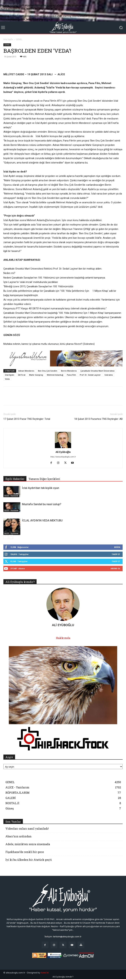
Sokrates (108, 375)
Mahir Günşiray (36, 375)
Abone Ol (115, 568)
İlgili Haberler (14, 479)
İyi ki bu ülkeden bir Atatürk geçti (28, 859)
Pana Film (71, 375)
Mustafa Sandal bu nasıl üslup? (41, 504)
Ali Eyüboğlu (63, 452)
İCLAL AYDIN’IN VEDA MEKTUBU (42, 520)
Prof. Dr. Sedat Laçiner (90, 375)
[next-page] (11, 537)
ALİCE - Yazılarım (11, 495)
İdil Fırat (21, 375)
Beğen (117, 547)
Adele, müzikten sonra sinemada (27, 844)
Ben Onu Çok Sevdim (47, 370)
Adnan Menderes (26, 370)
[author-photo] (63, 448)
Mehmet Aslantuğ (55, 375)
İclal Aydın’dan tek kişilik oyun (40, 488)
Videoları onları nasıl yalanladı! (27, 828)
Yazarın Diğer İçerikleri (44, 479)
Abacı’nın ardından (18, 836)
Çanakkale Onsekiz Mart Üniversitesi (97, 370)
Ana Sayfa (8, 39)
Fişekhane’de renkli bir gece (24, 852)
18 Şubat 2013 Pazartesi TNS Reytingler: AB (98, 418)
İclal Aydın (9, 375)
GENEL (19, 39)
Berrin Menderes (69, 370)
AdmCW (45, 972)
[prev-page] (5, 537)
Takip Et (116, 554)
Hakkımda (63, 638)
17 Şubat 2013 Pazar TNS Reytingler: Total (26, 418)
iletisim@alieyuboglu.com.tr (67, 936)
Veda (7, 379)
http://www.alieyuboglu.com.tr (63, 457)
